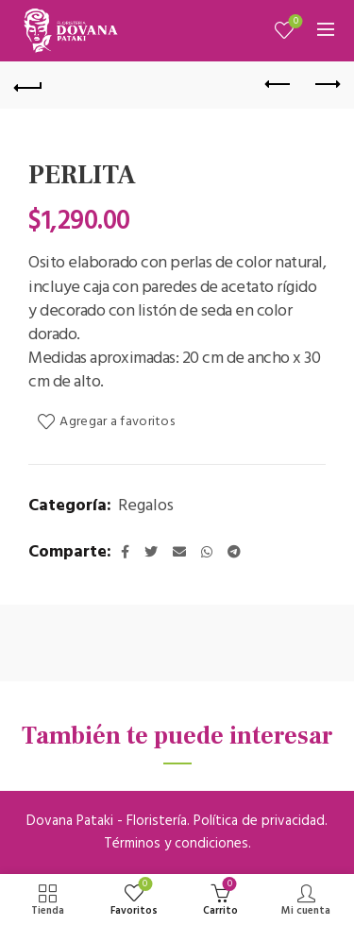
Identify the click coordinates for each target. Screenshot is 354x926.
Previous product (279, 84)
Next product (326, 84)
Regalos (146, 506)
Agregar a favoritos (117, 422)
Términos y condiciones (176, 843)
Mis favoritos (294, 22)
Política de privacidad (259, 821)
